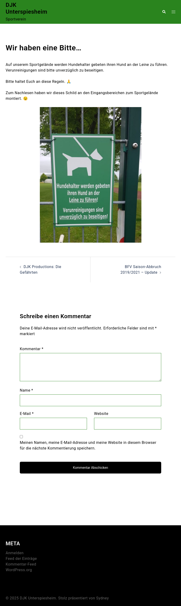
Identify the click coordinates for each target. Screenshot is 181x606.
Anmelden (15, 553)
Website (101, 413)
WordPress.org (19, 570)
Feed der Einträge (21, 558)
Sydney (102, 598)
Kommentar (31, 349)
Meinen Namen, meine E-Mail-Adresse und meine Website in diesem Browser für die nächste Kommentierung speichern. (88, 445)
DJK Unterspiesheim (26, 8)
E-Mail (27, 413)
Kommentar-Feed (21, 564)
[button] (164, 12)
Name (26, 390)
